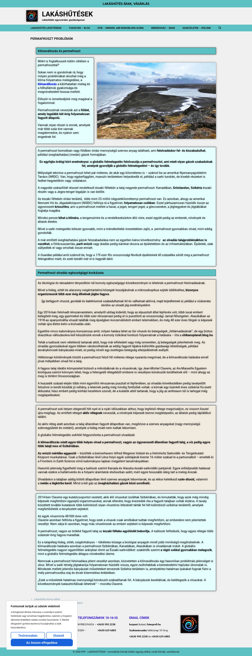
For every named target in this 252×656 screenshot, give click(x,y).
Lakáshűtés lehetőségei (46, 28)
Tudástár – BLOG (79, 28)
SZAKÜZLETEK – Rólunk (196, 28)
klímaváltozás (47, 84)
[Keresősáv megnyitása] (220, 28)
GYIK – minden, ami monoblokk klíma (120, 28)
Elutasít (58, 636)
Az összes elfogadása (41, 643)
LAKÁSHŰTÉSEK (67, 14)
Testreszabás (27, 636)
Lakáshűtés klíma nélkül (47, 599)
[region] (41, 625)
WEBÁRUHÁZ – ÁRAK (163, 28)
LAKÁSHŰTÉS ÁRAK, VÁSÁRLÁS (126, 4)
